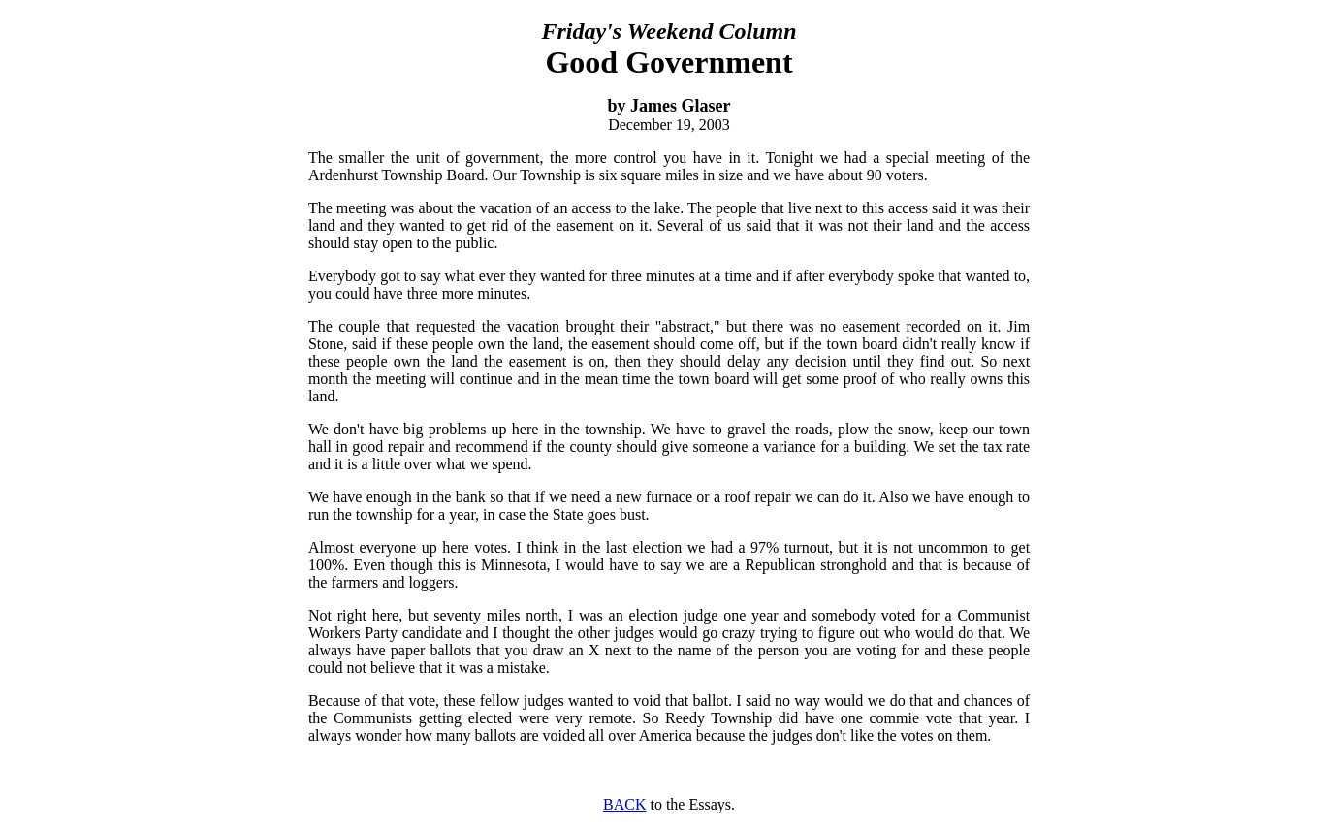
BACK (624, 804)
